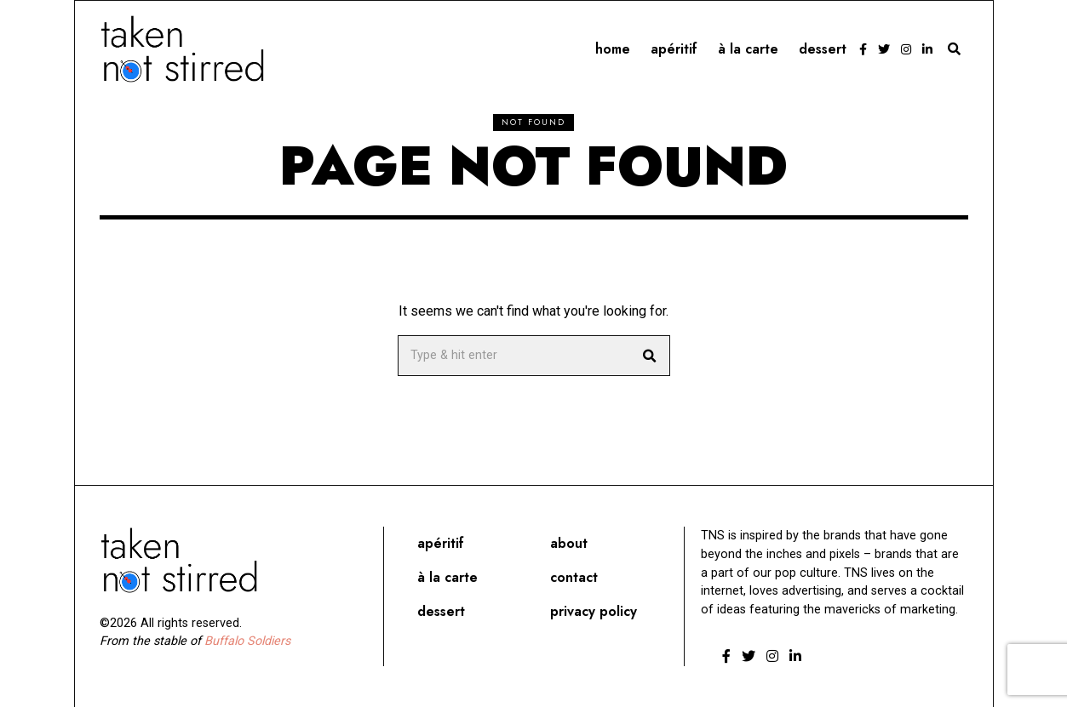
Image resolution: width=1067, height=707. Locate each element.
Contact (574, 577)
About (569, 543)
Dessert (822, 49)
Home (612, 49)
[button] (649, 355)
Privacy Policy (593, 611)
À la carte (748, 49)
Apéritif (674, 49)
